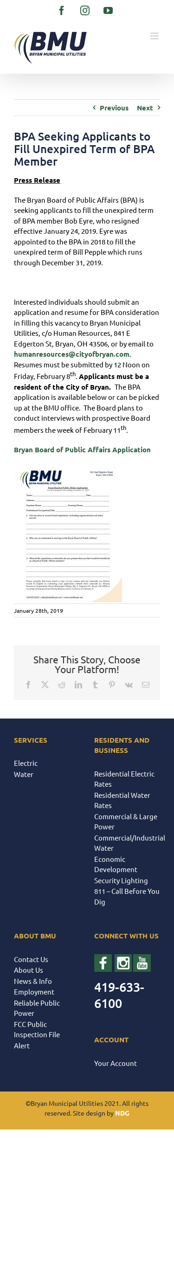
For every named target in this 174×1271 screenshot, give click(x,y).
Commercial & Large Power (125, 821)
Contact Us (31, 959)
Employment (34, 991)
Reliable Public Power (37, 1008)
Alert (22, 1045)
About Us (28, 969)
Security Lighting (121, 880)
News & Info (33, 980)
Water (23, 774)
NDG (122, 1113)
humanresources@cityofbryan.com (71, 354)
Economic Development (115, 864)
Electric (26, 762)
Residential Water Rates (122, 800)
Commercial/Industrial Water (127, 843)
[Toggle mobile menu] (155, 36)
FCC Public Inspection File (37, 1029)
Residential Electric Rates (124, 779)
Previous (114, 107)
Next (145, 107)
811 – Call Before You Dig (127, 896)
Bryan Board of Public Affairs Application (82, 449)
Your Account (115, 1063)
